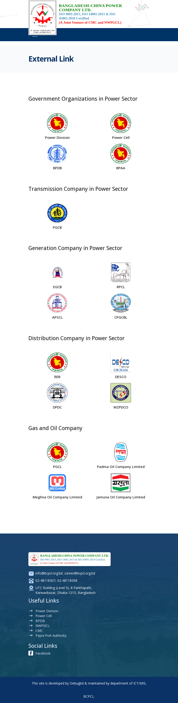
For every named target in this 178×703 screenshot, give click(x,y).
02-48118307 (45, 580)
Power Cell (43, 616)
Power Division (46, 611)
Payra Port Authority (50, 635)
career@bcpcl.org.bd (79, 573)
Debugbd (77, 683)
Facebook (42, 653)
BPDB (40, 620)
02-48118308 (67, 580)
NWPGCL (42, 625)
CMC (39, 630)
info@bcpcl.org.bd (48, 573)
